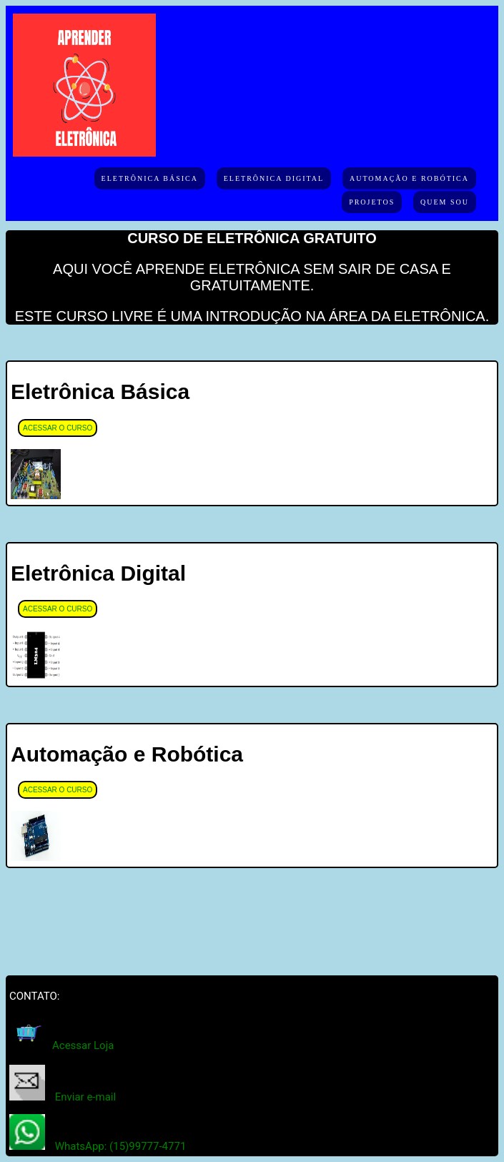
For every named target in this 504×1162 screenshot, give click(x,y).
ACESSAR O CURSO (57, 428)
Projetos (372, 202)
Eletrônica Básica (150, 178)
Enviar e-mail (85, 1096)
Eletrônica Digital (274, 178)
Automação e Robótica (409, 178)
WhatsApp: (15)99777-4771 (121, 1146)
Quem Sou (444, 202)
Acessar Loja (83, 1045)
